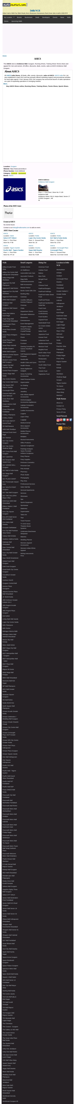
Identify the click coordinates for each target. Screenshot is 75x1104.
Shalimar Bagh (61, 377)
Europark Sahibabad (9, 527)
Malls (69, 17)
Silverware (24, 496)
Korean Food (43, 337)
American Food (44, 267)
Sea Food (42, 362)
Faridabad (60, 285)
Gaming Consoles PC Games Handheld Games (28, 349)
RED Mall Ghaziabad (10, 873)
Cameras (24, 297)
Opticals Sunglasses (27, 446)
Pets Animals (25, 468)
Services (23, 493)
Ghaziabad (60, 288)
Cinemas (23, 305)
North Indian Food (45, 352)
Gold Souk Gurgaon (9, 566)
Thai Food (42, 368)
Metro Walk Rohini (9, 645)
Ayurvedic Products (27, 276)
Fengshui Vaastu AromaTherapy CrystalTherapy (26, 329)
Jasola (59, 309)
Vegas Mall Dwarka (35, 250)
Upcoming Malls (16, 21)
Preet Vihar (60, 358)
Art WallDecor (25, 270)
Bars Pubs (42, 276)
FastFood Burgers (45, 288)
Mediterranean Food (45, 343)
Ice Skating (24, 385)
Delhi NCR (35, 10)
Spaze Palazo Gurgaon (10, 965)
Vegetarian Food (44, 374)
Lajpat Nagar (61, 325)
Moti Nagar (60, 337)
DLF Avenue (7, 437)
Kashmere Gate (62, 315)
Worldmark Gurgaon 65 (10, 1101)
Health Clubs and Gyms (28, 362)
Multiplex (23, 436)
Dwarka (37, 248)
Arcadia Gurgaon (8, 348)
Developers (46, 17)
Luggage (23, 420)
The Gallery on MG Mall (10, 1029)
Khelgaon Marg (62, 319)
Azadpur (59, 276)
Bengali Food (43, 279)
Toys (22, 517)
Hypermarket (25, 382)
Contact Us (60, 406)
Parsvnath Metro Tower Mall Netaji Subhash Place (10, 848)
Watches (23, 537)
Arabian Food (43, 270)
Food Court (42, 308)
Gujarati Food (43, 320)
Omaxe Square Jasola (10, 754)
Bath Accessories (26, 284)
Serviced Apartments (27, 490)
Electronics (24, 317)
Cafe (40, 282)
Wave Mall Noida (8, 1071)
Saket (12, 236)
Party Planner (25, 456)
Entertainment (25, 320)
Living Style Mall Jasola (10, 619)
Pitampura (60, 352)
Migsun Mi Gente (8, 669)
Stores (6, 21)
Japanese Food (44, 334)
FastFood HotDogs (45, 291)
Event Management (27, 323)
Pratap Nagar (61, 355)
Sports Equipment (26, 502)
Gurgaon (13, 166)
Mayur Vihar (61, 331)
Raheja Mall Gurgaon (10, 869)
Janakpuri (60, 306)
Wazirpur (59, 395)
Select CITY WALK (10, 238)
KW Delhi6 (6, 616)
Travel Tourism (25, 521)
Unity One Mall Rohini (10, 1052)
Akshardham (61, 269)
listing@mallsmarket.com (21, 227)
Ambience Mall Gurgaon (46, 182)
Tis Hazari (60, 386)
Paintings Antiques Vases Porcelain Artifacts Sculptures (27, 451)
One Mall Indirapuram (10, 757)
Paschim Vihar (61, 346)
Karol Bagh (60, 312)
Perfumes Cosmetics (27, 462)
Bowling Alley (25, 294)
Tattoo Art (24, 514)
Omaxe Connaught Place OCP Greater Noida (9, 735)
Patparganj (60, 349)
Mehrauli (59, 334)
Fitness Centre (25, 334)
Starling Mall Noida (9, 991)
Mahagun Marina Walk (10, 631)
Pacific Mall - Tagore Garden (13, 250)
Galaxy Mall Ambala (9, 536)
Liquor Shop (25, 416)
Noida (37, 236)
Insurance (24, 388)
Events (55, 17)
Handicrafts (24, 359)
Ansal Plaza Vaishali (9, 345)
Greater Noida (61, 294)
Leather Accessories (27, 410)
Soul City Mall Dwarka (10, 949)
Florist (23, 337)
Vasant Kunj (61, 389)
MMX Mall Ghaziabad (10, 678)
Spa (22, 499)
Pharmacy (24, 472)
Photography (25, 478)
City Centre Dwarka (9, 379)
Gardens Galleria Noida (10, 539)
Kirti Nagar (60, 322)
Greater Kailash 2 (62, 291)
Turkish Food (43, 371)
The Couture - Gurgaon (10, 1026)
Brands (19, 17)
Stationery (24, 508)
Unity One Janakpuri (9, 1049)
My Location (8, 17)
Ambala (59, 273)
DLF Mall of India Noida (58, 238)
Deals (37, 17)
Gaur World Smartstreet (10, 558)
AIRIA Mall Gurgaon (9, 300)
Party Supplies (25, 459)
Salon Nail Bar (25, 487)
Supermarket (25, 511)
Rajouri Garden (62, 361)
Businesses (28, 17)
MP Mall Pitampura (9, 686)
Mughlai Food (43, 349)
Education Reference (28, 314)
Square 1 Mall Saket (9, 977)
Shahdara (60, 374)
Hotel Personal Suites (28, 379)
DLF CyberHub (8, 457)
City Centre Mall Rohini (10, 382)
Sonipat (59, 380)
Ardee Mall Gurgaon (9, 351)
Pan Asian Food (44, 355)
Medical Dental (25, 423)
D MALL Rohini (8, 418)
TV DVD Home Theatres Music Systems (26, 526)
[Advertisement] (38, 39)
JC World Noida (8, 597)
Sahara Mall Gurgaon (10, 886)
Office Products (26, 442)
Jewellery (24, 391)
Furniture (24, 343)
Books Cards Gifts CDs (28, 290)
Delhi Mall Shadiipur (9, 429)
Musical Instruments (27, 439)
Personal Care (25, 465)
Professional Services (28, 484)
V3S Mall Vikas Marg (9, 1060)
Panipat (59, 343)
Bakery (41, 273)
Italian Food (42, 331)
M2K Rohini (6, 628)
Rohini (59, 365)
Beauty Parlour (25, 287)
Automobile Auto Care (28, 273)
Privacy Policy (61, 409)
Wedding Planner (26, 540)
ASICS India (59, 75)
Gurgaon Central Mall (10, 583)
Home (5, 56)
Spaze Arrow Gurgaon (10, 957)
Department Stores (27, 311)
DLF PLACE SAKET (9, 479)
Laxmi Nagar (61, 328)
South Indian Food (45, 365)
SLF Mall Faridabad (9, 940)
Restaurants (43, 359)
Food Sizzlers (43, 316)
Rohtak (59, 368)
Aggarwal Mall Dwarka (10, 297)
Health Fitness (25, 365)
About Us (60, 403)
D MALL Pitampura (9, 415)
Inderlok (59, 300)
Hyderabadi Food (44, 323)
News (62, 17)
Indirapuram (61, 303)
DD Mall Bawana (8, 426)
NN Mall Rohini (8, 700)
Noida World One (8, 703)
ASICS (8, 75)
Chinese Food (43, 285)
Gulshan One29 (8, 580)
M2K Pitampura (8, 625)
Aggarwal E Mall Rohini (10, 288)
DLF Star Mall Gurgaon (10, 492)
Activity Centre (25, 267)
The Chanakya (7, 1023)
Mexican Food (43, 346)
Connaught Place (62, 248)
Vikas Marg (60, 392)
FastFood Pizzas (44, 300)
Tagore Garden (15, 248)
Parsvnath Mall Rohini (10, 805)
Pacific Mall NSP (8, 787)
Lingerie (23, 413)
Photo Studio (25, 475)
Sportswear (22, 173)
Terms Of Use (61, 412)
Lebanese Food (44, 340)
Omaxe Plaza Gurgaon (10, 751)
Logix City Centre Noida (37, 238)
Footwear (14, 173)
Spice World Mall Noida (10, 974)
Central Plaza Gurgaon (10, 370)
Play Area (24, 481)
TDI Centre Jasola (9, 994)
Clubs (22, 308)
